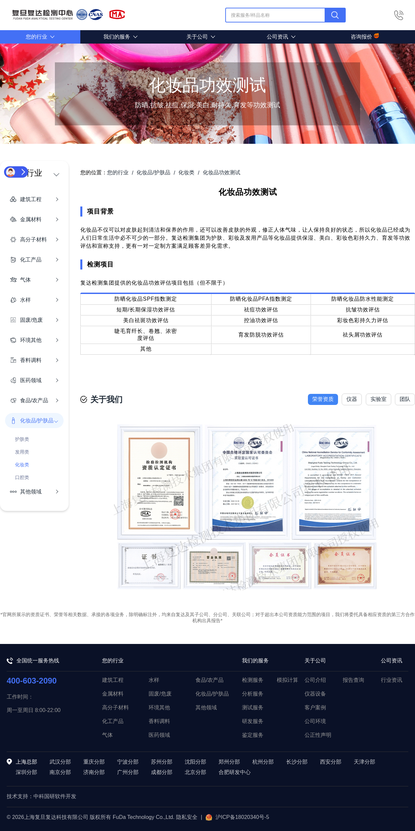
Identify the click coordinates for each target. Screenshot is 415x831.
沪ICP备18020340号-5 (237, 817)
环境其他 (159, 707)
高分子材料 (115, 707)
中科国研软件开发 (54, 796)
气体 (107, 735)
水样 (154, 680)
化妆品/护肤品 (212, 694)
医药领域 (159, 735)
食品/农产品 (209, 680)
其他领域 (206, 707)
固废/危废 (160, 694)
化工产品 (112, 721)
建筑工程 (112, 680)
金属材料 (112, 694)
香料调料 (159, 721)
